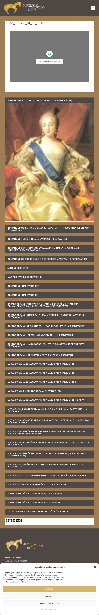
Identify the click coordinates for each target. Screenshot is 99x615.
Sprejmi (49, 589)
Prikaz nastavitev (49, 603)
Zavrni (49, 596)
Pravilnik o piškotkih (48, 609)
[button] (95, 567)
